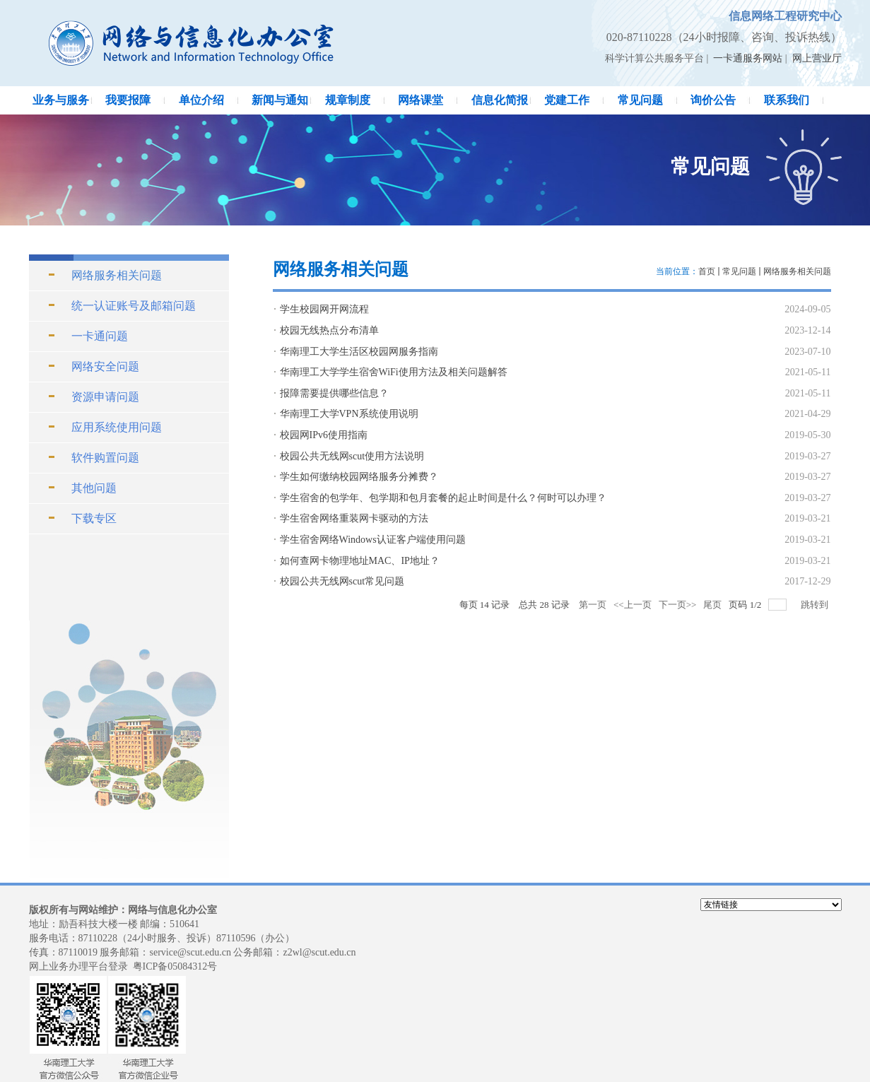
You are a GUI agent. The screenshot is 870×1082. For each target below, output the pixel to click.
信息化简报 (499, 100)
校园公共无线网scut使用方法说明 (352, 456)
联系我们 (786, 100)
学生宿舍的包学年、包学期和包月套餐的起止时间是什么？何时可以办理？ (443, 498)
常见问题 (640, 100)
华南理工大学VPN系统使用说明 (349, 413)
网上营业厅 (817, 58)
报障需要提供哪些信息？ (334, 393)
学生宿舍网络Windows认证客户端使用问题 (373, 539)
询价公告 (713, 100)
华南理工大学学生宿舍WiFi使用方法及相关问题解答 (393, 372)
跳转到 (815, 604)
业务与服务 (61, 100)
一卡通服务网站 (747, 58)
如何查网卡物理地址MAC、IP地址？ (360, 560)
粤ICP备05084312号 (175, 966)
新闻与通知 (280, 100)
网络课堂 (420, 100)
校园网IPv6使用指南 (324, 435)
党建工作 (566, 100)
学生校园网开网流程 (324, 309)
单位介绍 (201, 100)
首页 (706, 271)
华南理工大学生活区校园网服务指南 (359, 351)
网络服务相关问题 (797, 271)
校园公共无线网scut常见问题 (342, 581)
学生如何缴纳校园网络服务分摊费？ (359, 476)
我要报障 (128, 100)
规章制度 (347, 100)
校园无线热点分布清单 (329, 330)
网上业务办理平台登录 (78, 966)
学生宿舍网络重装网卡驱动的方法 (354, 518)
